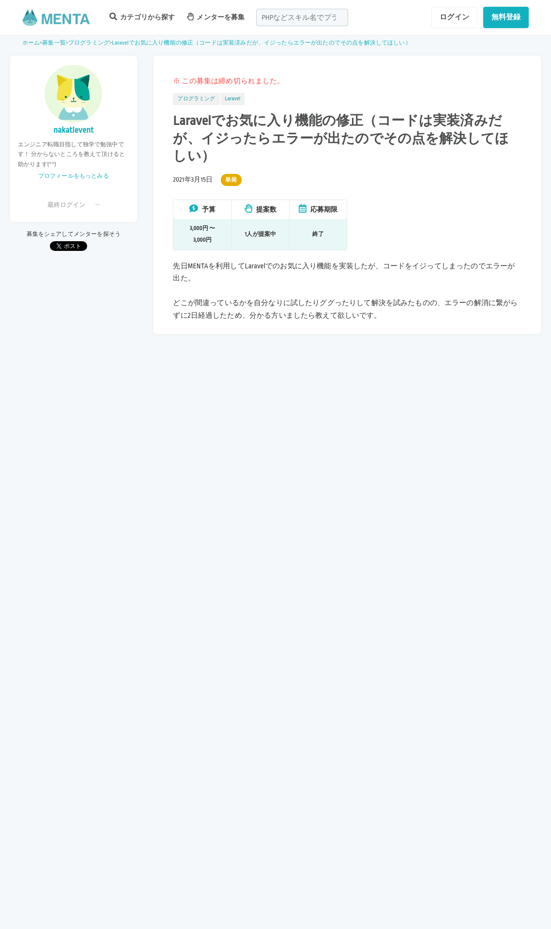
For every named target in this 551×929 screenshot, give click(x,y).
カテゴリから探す (142, 17)
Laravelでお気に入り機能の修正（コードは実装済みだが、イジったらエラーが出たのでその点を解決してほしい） (261, 43)
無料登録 (506, 17)
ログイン (454, 17)
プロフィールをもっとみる (73, 176)
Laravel (233, 99)
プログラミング (88, 43)
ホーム (31, 43)
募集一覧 (54, 43)
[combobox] (302, 17)
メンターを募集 (216, 17)
